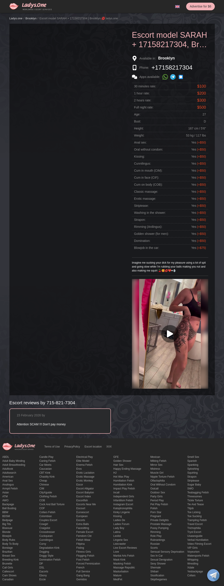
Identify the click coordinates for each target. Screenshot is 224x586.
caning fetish (47, 460)
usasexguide (194, 535)
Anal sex (7, 480)
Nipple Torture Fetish (162, 476)
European (82, 516)
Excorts (80, 520)
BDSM (6, 516)
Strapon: (140, 219)
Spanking (192, 464)
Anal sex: (140, 142)
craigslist (44, 528)
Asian (5, 492)
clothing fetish (48, 496)
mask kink (119, 559)
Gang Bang (83, 575)
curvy (42, 543)
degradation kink (49, 547)
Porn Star (155, 512)
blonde (6, 532)
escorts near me (86, 504)
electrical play (84, 456)
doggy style (46, 555)
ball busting (9, 508)
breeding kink (10, 559)
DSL (41, 567)
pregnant (155, 516)
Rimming (155, 532)
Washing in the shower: (150, 212)
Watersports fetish (198, 555)
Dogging (44, 551)
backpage (8, 504)
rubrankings (157, 539)
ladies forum (121, 524)
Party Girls (156, 496)
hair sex (118, 464)
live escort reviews (125, 547)
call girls (7, 567)
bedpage (7, 520)
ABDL (5, 456)
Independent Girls (123, 496)
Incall (116, 492)
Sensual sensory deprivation (167, 551)
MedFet (117, 579)
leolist (117, 535)
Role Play (155, 535)
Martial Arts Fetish (123, 555)
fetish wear (83, 539)
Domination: (142, 241)
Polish (154, 508)
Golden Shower (122, 460)
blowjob (7, 535)
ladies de (119, 520)
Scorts (154, 547)
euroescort (82, 512)
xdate (190, 567)
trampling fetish (197, 520)
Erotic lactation (85, 472)
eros (79, 468)
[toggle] (213, 575)
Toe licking (193, 512)
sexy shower (158, 563)
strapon (191, 476)
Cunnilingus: (142, 163)
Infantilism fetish (123, 500)
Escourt (80, 508)
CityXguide (45, 492)
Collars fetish (47, 512)
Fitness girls (83, 551)
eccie (42, 579)
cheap (43, 480)
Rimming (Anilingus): (148, 226)
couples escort (48, 520)
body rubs (8, 539)
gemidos (81, 579)
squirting (192, 472)
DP (41, 563)
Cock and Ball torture (52, 504)
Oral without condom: (148, 149)
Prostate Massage (161, 524)
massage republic (124, 567)
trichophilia (194, 528)
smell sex (193, 456)
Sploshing (193, 468)
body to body (10, 543)
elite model (82, 460)
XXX (109, 446)
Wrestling (192, 563)
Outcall (154, 488)
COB (42, 500)
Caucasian (45, 468)
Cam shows (9, 575)
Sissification (157, 575)
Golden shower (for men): (151, 233)
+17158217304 (171, 67)
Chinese (44, 484)
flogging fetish (85, 555)
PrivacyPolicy (72, 446)
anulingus (8, 484)
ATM (5, 496)
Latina (117, 532)
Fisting (80, 547)
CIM (41, 488)
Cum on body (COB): (148, 184)
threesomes (194, 496)
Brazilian (7, 551)
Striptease (193, 480)
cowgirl (43, 524)
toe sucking (194, 516)
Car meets (45, 464)
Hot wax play (121, 476)
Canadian (8, 579)
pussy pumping (159, 528)
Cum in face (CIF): (146, 177)
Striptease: (141, 205)
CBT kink (44, 472)
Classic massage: (146, 191)
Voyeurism (193, 551)
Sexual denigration (161, 559)
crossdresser (47, 532)
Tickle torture (195, 500)
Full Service (83, 571)
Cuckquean (46, 535)
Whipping (192, 559)
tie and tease (195, 504)
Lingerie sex (120, 539)
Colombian (45, 516)
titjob (190, 508)
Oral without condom (162, 484)
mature (117, 575)
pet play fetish (159, 504)
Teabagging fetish (198, 492)
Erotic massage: (145, 198)
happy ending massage (127, 468)
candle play (46, 456)
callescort (8, 571)
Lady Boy (118, 528)
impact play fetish (124, 488)
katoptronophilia (122, 508)
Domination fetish (50, 559)
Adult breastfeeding (13, 464)
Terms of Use (52, 446)
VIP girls (192, 547)
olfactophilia (157, 480)
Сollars (191, 575)
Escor (79, 484)
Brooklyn (31, 18)
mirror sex (156, 464)
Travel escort (195, 524)
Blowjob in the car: (146, 248)
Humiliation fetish (123, 480)
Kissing (117, 516)
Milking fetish (158, 460)
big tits (6, 524)
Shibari (154, 571)
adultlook (7, 468)
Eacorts (43, 571)
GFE (116, 456)
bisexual (7, 528)
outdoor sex (157, 492)
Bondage (7, 547)
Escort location (93, 446)
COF (42, 508)
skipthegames (158, 579)
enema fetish (84, 464)
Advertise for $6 (200, 6)
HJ (115, 472)
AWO (5, 500)
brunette (7, 563)
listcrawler (119, 543)
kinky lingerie (121, 512)
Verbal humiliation (197, 539)
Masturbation (120, 571)
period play (157, 500)
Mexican (155, 456)
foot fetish (82, 559)
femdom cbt (83, 535)
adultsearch (9, 472)
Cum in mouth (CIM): (148, 170)
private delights (159, 520)
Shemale (155, 567)
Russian (155, 543)
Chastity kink (47, 476)
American (8, 476)
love (116, 551)
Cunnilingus (46, 539)
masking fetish (122, 563)
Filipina (80, 543)
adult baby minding (13, 460)
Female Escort (84, 532)
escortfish (82, 500)
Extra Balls (82, 524)
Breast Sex (8, 555)
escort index (83, 496)
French (80, 567)
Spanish (192, 460)
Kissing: (139, 156)
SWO (190, 488)
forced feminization (88, 563)
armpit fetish (10, 488)
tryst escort (194, 532)
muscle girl (156, 472)
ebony (43, 575)
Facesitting (82, 528)
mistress (155, 468)
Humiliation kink (122, 484)
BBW (5, 512)
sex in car (156, 555)
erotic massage (85, 476)
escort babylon (85, 492)
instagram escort (123, 504)
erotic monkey (84, 480)
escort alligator (85, 488)
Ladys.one (16, 18)
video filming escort (199, 543)
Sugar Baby (194, 484)
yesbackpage (195, 571)
